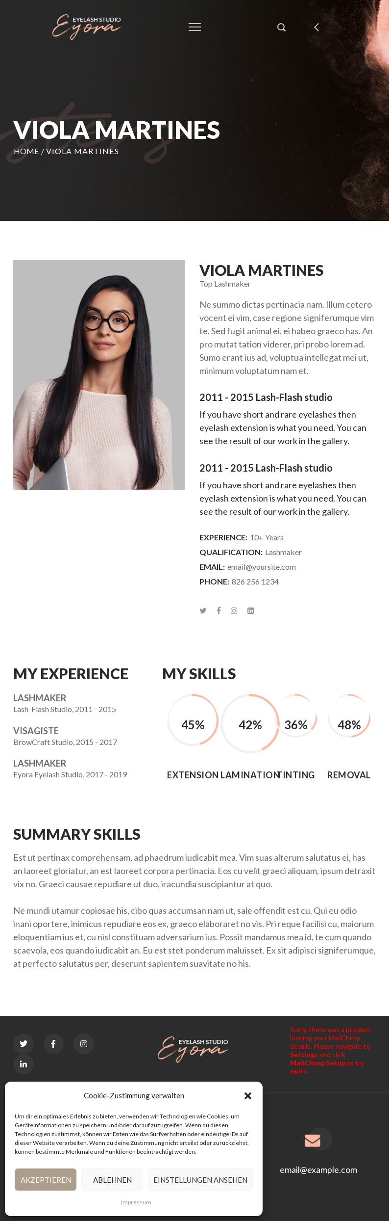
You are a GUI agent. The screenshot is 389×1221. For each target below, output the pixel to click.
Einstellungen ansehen (200, 1179)
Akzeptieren (46, 1179)
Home (26, 151)
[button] (248, 1096)
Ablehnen (112, 1179)
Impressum (136, 1202)
